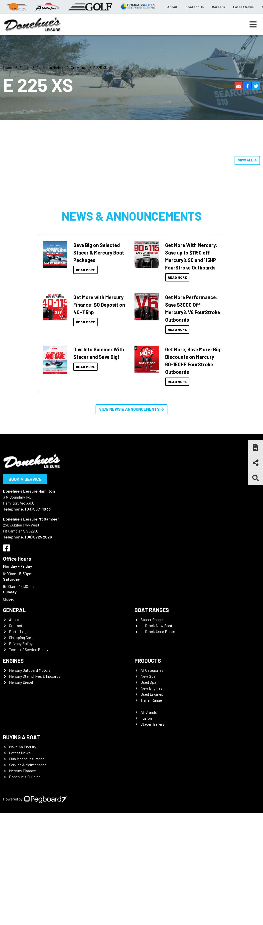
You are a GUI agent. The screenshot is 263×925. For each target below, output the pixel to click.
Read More (85, 270)
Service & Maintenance (28, 764)
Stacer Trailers (152, 724)
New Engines (151, 688)
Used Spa (148, 682)
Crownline (78, 67)
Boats (24, 67)
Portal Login (19, 631)
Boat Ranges (151, 610)
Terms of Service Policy (28, 649)
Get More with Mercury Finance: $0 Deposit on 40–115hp (99, 304)
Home (7, 67)
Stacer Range (151, 619)
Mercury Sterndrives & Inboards (34, 676)
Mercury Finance (22, 770)
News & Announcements (132, 216)
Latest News (243, 7)
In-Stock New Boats (157, 625)
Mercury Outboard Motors (30, 670)
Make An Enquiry (22, 746)
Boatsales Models (49, 67)
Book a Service (24, 479)
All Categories (151, 670)
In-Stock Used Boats (157, 631)
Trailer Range (151, 700)
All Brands (148, 712)
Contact (15, 625)
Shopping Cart (21, 637)
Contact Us (194, 7)
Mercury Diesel (21, 682)
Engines (13, 660)
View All (247, 160)
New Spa (147, 676)
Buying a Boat (21, 737)
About (172, 7)
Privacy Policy (20, 643)
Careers (218, 7)
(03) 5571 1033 (38, 509)
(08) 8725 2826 (38, 536)
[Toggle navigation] (253, 24)
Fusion (146, 718)
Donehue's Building (24, 776)
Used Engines (151, 694)
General (14, 610)
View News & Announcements (131, 409)
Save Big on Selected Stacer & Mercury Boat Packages (98, 252)
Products (147, 660)
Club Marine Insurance (27, 758)
